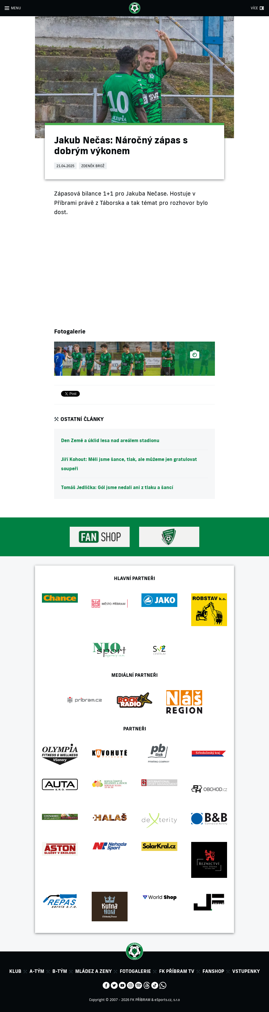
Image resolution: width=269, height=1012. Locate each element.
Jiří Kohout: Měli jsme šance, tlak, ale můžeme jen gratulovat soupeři (129, 463)
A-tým (37, 971)
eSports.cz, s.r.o (167, 1000)
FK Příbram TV (176, 971)
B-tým (59, 971)
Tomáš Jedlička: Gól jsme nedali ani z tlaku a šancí (117, 487)
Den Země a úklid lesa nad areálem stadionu (110, 440)
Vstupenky (246, 971)
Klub (15, 971)
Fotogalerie (135, 971)
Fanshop (213, 971)
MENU (16, 8)
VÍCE (254, 8)
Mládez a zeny (93, 971)
